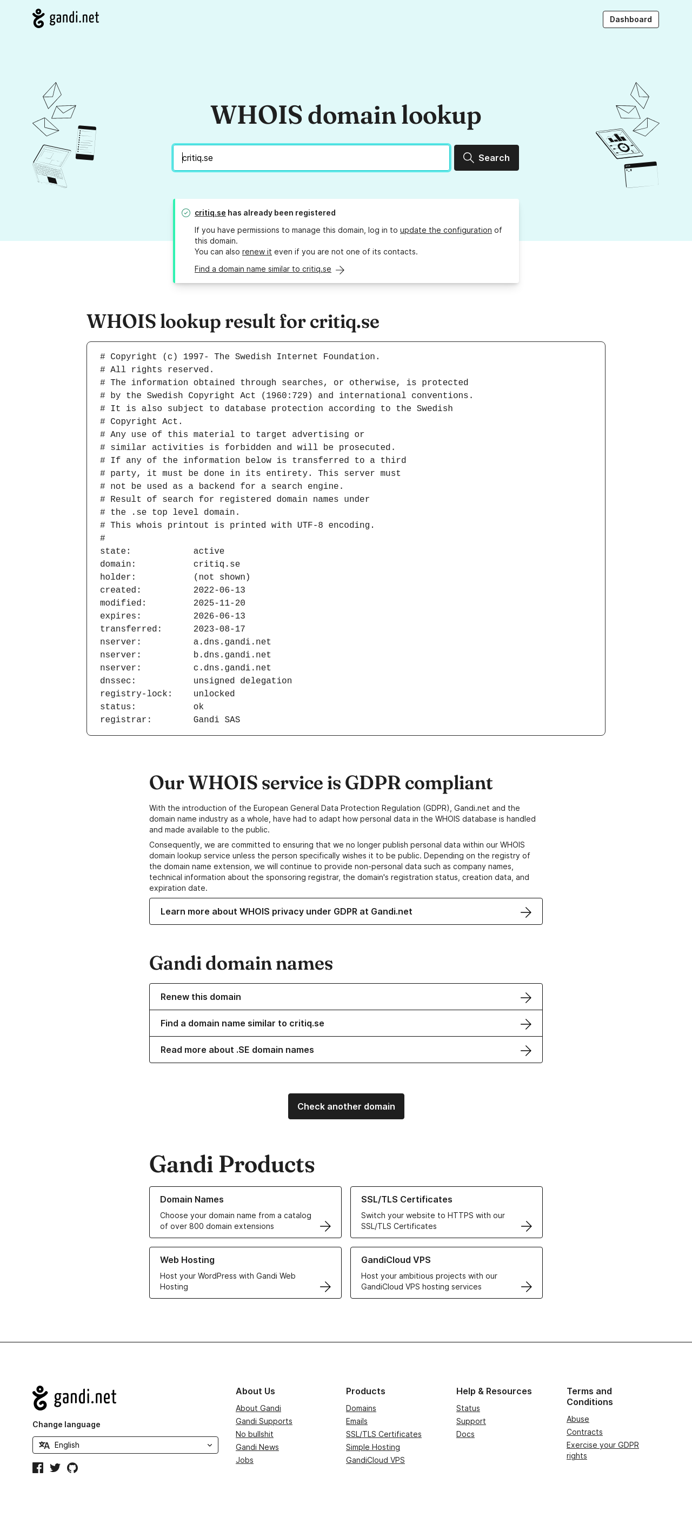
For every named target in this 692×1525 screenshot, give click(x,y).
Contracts (585, 1431)
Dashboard (631, 19)
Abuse (578, 1418)
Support (471, 1421)
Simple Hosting (373, 1447)
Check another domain (346, 1106)
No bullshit (255, 1434)
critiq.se (210, 212)
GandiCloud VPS (375, 1459)
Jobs (245, 1459)
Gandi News (257, 1447)
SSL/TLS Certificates (384, 1434)
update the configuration (446, 229)
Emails (357, 1421)
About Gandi (258, 1408)
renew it (257, 251)
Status (468, 1408)
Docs (465, 1434)
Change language (66, 1424)
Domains (361, 1408)
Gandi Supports (264, 1421)
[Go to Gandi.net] (65, 18)
